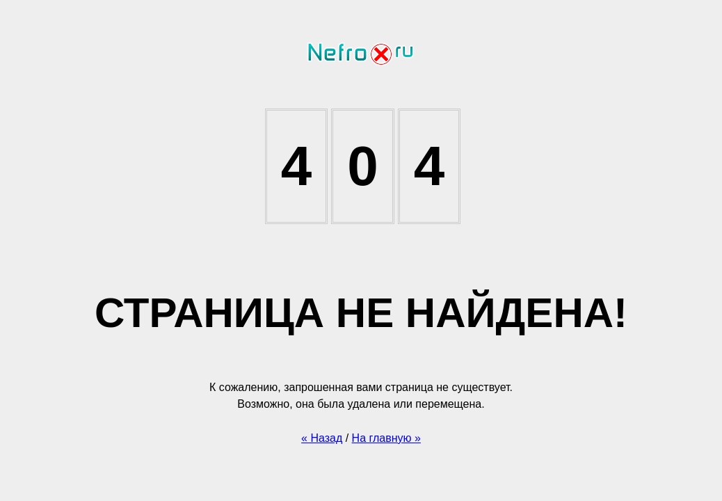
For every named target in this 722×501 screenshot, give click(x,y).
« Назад (321, 438)
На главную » (386, 438)
